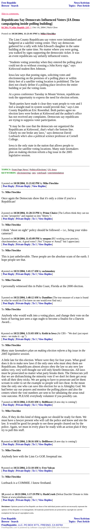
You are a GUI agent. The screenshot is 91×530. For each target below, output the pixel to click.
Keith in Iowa (49, 333)
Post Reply (8, 186)
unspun (47, 238)
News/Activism (82, 2)
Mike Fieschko (50, 183)
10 (2, 494)
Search (14, 5)
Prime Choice (50, 213)
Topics (72, 5)
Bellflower (47, 402)
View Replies (39, 186)
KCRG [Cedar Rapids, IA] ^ (16, 27)
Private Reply (23, 186)
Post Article (83, 5)
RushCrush (49, 494)
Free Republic (8, 2)
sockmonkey (48, 271)
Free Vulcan (48, 468)
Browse (5, 5)
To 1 (34, 218)
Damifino (47, 297)
